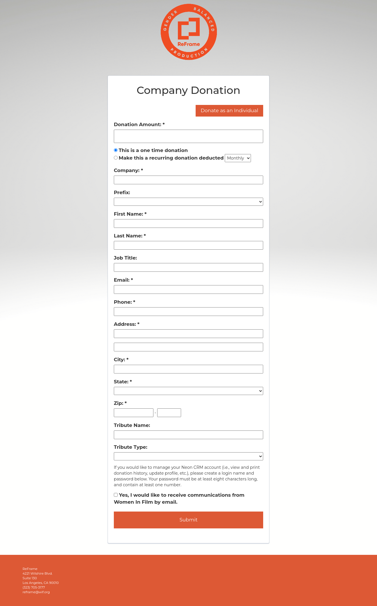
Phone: (123, 302)
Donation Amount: (138, 124)
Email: (122, 280)
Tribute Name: (132, 425)
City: (120, 359)
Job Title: (125, 258)
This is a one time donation (153, 150)
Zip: (119, 403)
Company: (127, 170)
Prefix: (122, 192)
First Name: (129, 214)
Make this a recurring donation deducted (171, 158)
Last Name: (129, 236)
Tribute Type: (130, 447)
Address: (125, 324)
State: (122, 382)
